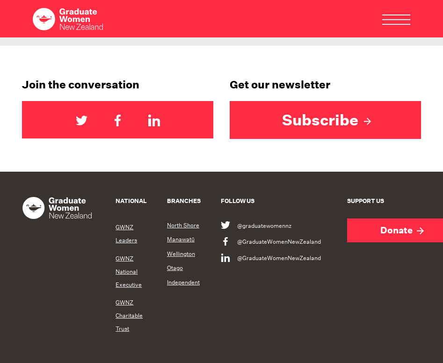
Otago (175, 268)
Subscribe (326, 120)
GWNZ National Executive (129, 271)
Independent (183, 282)
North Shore (183, 225)
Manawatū (181, 239)
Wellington (181, 254)
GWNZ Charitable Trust (129, 315)
